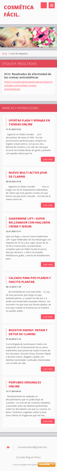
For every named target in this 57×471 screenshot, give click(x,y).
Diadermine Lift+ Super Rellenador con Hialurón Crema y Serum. (29, 222)
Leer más (47, 159)
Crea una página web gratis (25, 464)
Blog (4, 53)
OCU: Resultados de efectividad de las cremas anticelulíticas (27, 75)
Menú (52, 5)
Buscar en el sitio (44, 5)
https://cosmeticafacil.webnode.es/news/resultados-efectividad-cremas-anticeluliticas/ (28, 85)
